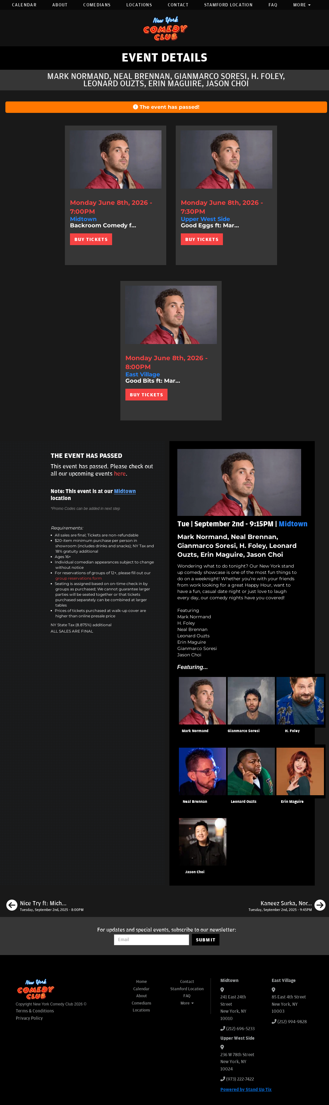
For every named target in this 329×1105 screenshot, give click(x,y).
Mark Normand (195, 731)
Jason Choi (195, 872)
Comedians (97, 5)
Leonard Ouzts (243, 801)
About (60, 5)
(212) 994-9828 (292, 1021)
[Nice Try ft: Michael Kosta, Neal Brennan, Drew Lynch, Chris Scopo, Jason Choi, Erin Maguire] (45, 906)
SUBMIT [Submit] (206, 940)
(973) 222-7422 (240, 1079)
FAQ (273, 5)
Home (141, 981)
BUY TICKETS (91, 239)
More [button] (302, 5)
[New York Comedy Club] (165, 28)
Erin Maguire (292, 801)
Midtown (125, 491)
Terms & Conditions (35, 1011)
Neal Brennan (195, 801)
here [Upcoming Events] (120, 473)
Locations (139, 5)
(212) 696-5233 (240, 1028)
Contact (178, 5)
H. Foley (292, 731)
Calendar (24, 5)
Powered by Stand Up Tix (246, 1089)
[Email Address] (151, 939)
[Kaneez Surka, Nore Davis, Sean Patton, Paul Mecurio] (287, 906)
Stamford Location (228, 5)
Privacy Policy (29, 1018)
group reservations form (78, 578)
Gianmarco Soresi (244, 731)
